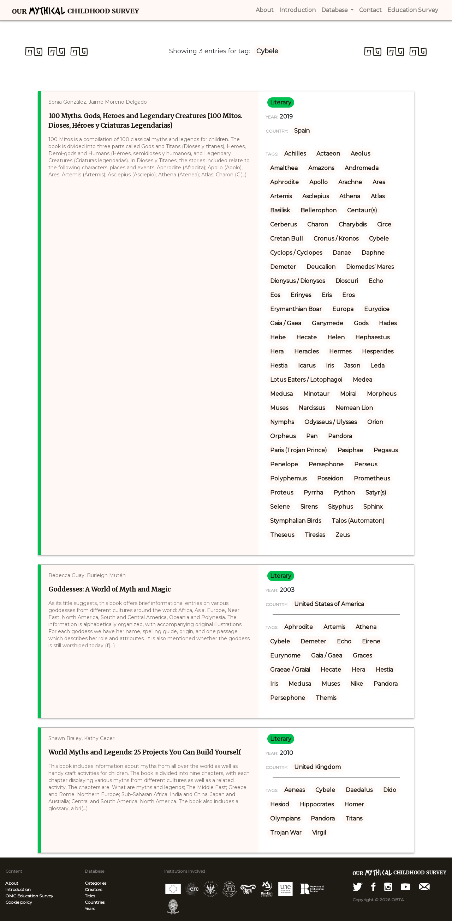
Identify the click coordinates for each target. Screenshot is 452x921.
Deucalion (321, 266)
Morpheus (381, 393)
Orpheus (283, 436)
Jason (352, 365)
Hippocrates (317, 804)
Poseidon (330, 478)
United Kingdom (317, 767)
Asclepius (315, 196)
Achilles (295, 153)
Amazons (321, 168)
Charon (317, 224)
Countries (95, 902)
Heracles (306, 351)
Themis (326, 698)
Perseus (365, 464)
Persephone (326, 464)
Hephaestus (372, 337)
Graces (362, 655)
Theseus (282, 535)
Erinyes (301, 295)
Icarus (306, 365)
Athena (349, 196)
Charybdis (353, 224)
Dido (389, 790)
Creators (93, 889)
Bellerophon (319, 210)
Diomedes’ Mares (370, 266)
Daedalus (359, 790)
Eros (348, 295)
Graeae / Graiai (290, 669)
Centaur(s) (362, 210)
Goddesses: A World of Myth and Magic (109, 589)
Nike (356, 683)
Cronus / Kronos (336, 238)
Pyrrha (313, 492)
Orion (375, 422)
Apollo (318, 182)
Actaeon (328, 153)
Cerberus (283, 224)
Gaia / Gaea (285, 323)
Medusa (281, 393)
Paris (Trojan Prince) (298, 450)
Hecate (306, 337)
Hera (277, 351)
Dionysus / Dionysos (297, 281)
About (11, 883)
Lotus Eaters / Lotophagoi (306, 379)
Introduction (18, 889)
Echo (376, 281)
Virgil (319, 832)
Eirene (371, 641)
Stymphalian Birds (295, 520)
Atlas (378, 196)
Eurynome (285, 655)
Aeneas (294, 790)
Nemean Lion (354, 408)
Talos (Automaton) (358, 520)
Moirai (348, 393)
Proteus (281, 492)
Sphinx (373, 506)
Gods (361, 323)
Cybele (379, 238)
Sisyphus (340, 506)
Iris (330, 365)
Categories (95, 883)
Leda (378, 365)
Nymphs (282, 422)
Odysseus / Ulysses (330, 422)
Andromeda (362, 168)
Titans (353, 818)
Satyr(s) (375, 492)
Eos (275, 295)
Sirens (309, 506)
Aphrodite (284, 182)
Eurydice (376, 309)
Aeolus (360, 153)
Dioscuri (346, 281)
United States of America (329, 604)
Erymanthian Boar (296, 309)
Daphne (373, 252)
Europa (342, 309)
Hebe (278, 337)
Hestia (278, 365)
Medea (362, 379)
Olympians (285, 818)
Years (90, 908)
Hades (388, 323)
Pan (311, 436)
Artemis (281, 196)
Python (344, 492)
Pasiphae (350, 450)
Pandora (340, 436)
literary (280, 102)
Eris (327, 295)
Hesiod (279, 804)
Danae (342, 252)
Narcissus (312, 408)
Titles (90, 895)
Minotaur (316, 393)
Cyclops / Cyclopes (296, 252)
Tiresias (315, 535)
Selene (280, 506)
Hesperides (377, 351)
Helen (336, 337)
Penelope (284, 464)
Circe (384, 224)
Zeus (342, 535)
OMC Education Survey (29, 895)
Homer (354, 804)
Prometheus (372, 478)
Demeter (283, 266)
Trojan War (286, 832)
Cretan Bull (286, 238)
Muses (279, 408)
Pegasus (386, 450)
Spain (302, 130)
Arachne (350, 182)
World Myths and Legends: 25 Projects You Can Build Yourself (144, 752)
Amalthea (284, 168)
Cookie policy (18, 902)
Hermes (340, 351)
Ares (379, 182)
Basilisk (280, 210)
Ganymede (327, 323)
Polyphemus (288, 478)
